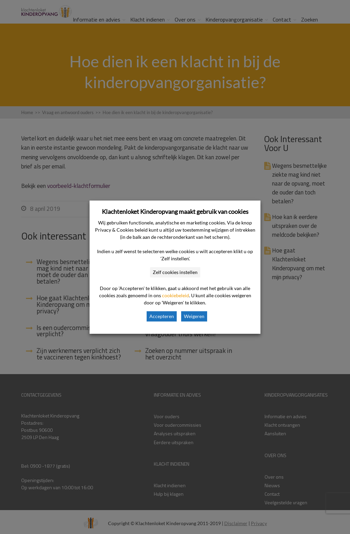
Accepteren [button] (161, 316)
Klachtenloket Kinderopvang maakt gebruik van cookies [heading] (175, 211)
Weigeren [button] (194, 316)
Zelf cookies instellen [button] (175, 272)
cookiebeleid (175, 295)
